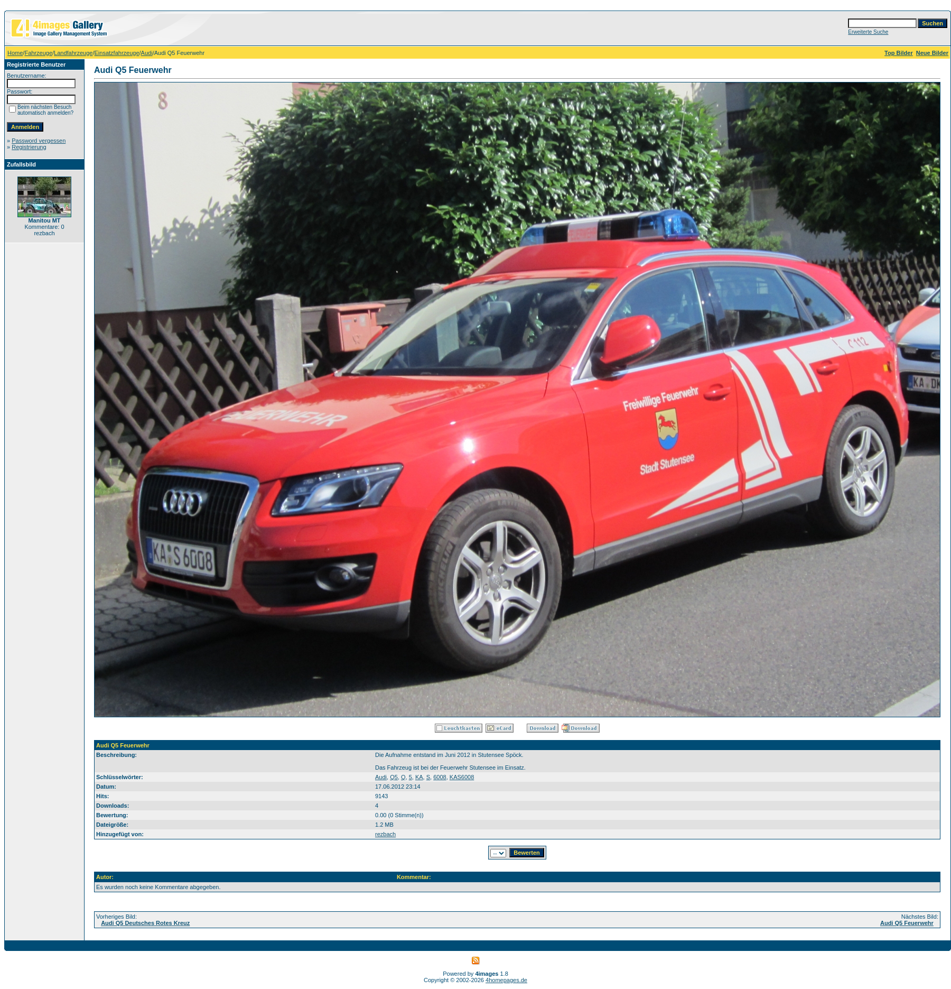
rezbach (385, 834)
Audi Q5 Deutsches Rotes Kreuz (145, 923)
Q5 (394, 777)
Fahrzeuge (38, 53)
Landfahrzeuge (73, 53)
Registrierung (29, 147)
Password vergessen (39, 140)
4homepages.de (506, 980)
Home (15, 53)
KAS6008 (462, 777)
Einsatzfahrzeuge (117, 53)
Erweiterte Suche (868, 32)
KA (419, 777)
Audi (147, 53)
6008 (439, 777)
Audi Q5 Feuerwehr (907, 923)
